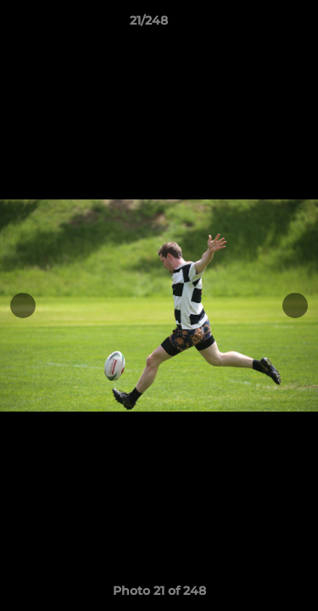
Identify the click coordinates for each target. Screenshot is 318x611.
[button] (257, 24)
